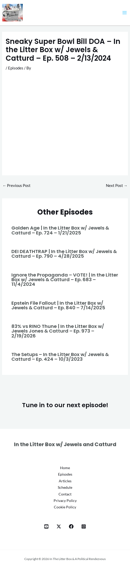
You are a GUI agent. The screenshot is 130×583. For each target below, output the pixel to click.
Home (65, 468)
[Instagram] (83, 526)
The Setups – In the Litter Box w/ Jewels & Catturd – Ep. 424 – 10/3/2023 (60, 356)
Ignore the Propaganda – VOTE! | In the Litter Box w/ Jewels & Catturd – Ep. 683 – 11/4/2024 (64, 279)
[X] (58, 526)
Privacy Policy (65, 501)
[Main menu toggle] (124, 12)
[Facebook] (71, 526)
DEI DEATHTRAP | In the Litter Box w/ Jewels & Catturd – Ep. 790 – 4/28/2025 (64, 253)
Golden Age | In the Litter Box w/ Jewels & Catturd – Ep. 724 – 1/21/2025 (60, 230)
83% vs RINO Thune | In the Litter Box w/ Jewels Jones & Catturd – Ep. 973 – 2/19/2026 (57, 331)
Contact (65, 494)
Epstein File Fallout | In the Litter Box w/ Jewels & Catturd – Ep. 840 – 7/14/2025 (58, 305)
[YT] (46, 526)
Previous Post (17, 185)
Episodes (15, 68)
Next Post (117, 185)
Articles (65, 481)
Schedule (65, 487)
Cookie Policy (65, 507)
